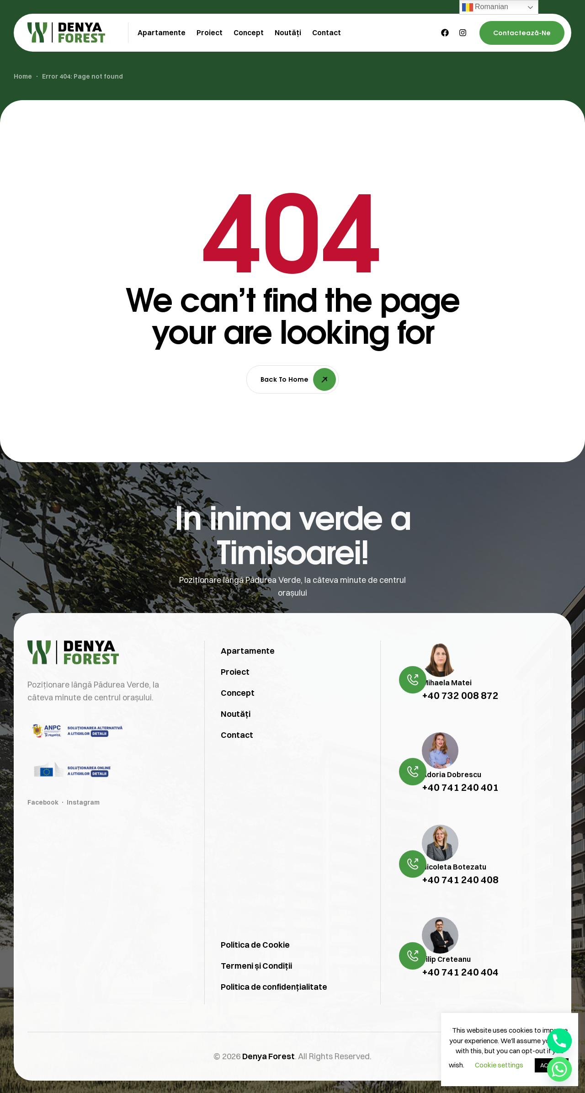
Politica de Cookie (255, 963)
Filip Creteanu (446, 976)
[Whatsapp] (559, 1069)
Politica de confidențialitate (274, 1005)
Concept (238, 710)
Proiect (235, 689)
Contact (237, 752)
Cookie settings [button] (499, 1065)
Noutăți (235, 731)
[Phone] (559, 1041)
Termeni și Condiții (256, 984)
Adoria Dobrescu (451, 792)
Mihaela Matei (447, 700)
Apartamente (248, 668)
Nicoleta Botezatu (454, 884)
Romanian (485, 7)
